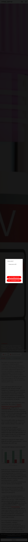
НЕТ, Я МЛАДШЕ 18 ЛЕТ (14, 280)
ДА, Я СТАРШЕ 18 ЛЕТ (14, 277)
